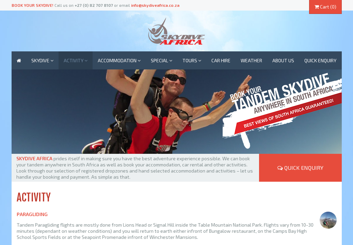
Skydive (42, 60)
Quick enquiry (320, 60)
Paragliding (32, 214)
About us (283, 60)
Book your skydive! (32, 5)
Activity (75, 60)
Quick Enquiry (300, 167)
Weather (251, 60)
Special (161, 60)
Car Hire (220, 60)
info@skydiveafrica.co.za (155, 5)
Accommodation (119, 60)
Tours (191, 60)
